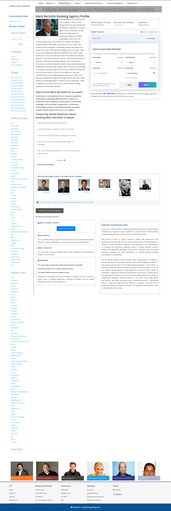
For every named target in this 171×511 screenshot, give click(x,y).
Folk (12, 192)
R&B (12, 237)
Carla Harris (87, 192)
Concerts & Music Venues (43, 500)
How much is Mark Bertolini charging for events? (57, 135)
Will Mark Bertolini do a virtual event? (52, 123)
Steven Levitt (46, 192)
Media (13, 383)
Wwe (12, 265)
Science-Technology (18, 248)
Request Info (132, 3)
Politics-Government (18, 402)
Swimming (14, 251)
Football (13, 195)
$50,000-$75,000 (17, 91)
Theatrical (14, 254)
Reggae (13, 242)
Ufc (12, 436)
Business (14, 153)
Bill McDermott (107, 189)
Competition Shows (17, 167)
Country (13, 170)
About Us (51, 3)
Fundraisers (39, 497)
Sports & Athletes (17, 64)
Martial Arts (15, 380)
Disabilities (14, 327)
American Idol (15, 131)
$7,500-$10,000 (16, 80)
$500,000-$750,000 (18, 108)
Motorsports (15, 394)
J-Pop (12, 212)
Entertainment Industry (18, 187)
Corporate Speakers (115, 3)
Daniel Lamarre (127, 197)
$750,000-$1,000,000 (18, 110)
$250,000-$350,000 (18, 102)
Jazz (12, 215)
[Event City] (108, 73)
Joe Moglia (148, 191)
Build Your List (14, 21)
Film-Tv (13, 190)
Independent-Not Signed (19, 361)
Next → (147, 84)
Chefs (13, 302)
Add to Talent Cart (150, 32)
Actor (12, 123)
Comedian (14, 164)
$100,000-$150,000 (18, 96)
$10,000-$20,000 (17, 83)
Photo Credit (39, 37)
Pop (12, 234)
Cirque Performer (17, 159)
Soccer (13, 419)
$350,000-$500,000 (18, 105)
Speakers (14, 62)
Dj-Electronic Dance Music (19, 178)
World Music (15, 262)
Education (14, 333)
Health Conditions (17, 352)
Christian (14, 156)
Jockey (13, 366)
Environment (15, 338)
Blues (13, 151)
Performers (15, 59)
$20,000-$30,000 (17, 85)
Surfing (13, 425)
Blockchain (14, 291)
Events (78, 3)
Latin (12, 220)
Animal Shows (15, 134)
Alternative (14, 128)
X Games (14, 441)
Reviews (12, 497)
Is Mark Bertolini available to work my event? (55, 129)
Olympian (14, 397)
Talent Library (65, 3)
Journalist (14, 369)
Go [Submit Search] (20, 44)
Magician (14, 223)
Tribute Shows (16, 259)
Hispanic (14, 203)
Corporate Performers (94, 3)
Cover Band (15, 173)
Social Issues (15, 422)
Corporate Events (41, 493)
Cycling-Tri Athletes (17, 322)
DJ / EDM (64, 497)
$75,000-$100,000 (17, 94)
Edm (12, 181)
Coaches (14, 311)
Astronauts (14, 139)
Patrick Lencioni (66, 194)
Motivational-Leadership (19, 231)
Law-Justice (15, 375)
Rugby (13, 414)
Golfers (13, 198)
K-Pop (13, 217)
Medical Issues (16, 226)
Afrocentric (14, 125)
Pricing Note (119, 25)
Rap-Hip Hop (15, 240)
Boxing (13, 297)
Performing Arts (16, 400)
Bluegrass (14, 148)
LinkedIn (116, 490)
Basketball (14, 145)
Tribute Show (15, 256)
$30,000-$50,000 (17, 88)
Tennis (13, 430)
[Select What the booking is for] (108, 62)
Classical (14, 162)
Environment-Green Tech (19, 341)
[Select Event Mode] (140, 62)
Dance (13, 176)
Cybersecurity (15, 319)
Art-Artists (14, 137)
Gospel (13, 201)
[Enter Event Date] (140, 73)
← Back (129, 85)
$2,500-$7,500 (16, 77)
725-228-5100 (108, 93)
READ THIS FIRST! (66, 228)
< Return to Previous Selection (49, 210)
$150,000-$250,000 (18, 99)
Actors (13, 56)
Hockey (13, 358)
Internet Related (16, 209)
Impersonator (15, 206)
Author (13, 286)
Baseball (14, 142)
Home (41, 3)
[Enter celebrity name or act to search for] (21, 39)
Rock (12, 245)
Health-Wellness (16, 355)
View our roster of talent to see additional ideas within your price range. (66, 202)
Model (13, 228)
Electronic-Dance (16, 184)
